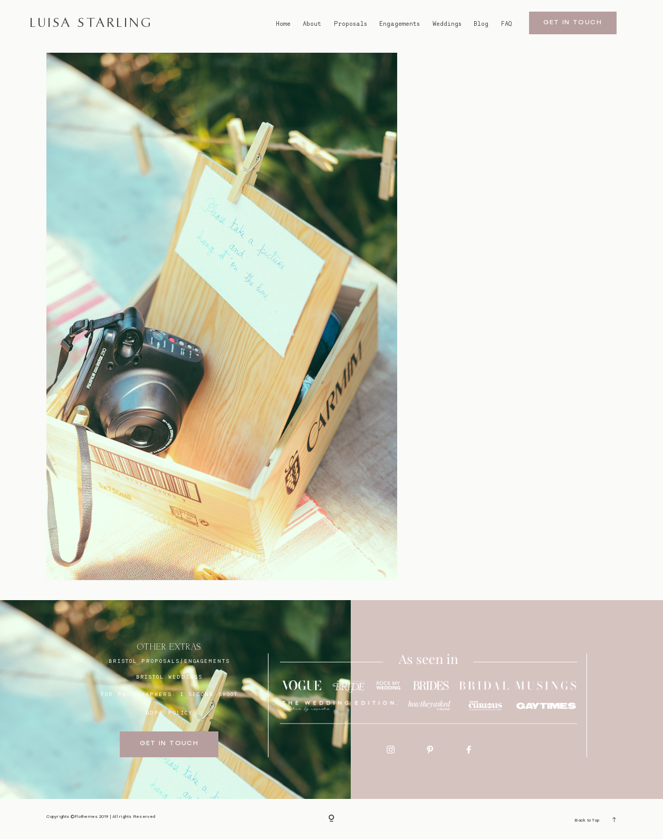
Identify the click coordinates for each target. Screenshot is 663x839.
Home (283, 24)
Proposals (350, 24)
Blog (481, 24)
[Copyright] (331, 819)
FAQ (506, 24)
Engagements (399, 24)
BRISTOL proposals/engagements (169, 661)
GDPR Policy (169, 712)
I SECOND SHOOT (209, 694)
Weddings (447, 24)
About (312, 24)
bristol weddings (169, 676)
